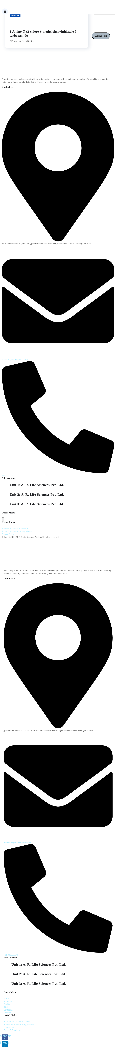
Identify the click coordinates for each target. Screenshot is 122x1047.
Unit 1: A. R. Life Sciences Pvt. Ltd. (37, 485)
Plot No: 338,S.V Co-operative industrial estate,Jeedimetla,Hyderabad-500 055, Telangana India (52, 491)
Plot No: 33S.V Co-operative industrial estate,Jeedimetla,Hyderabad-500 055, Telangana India (51, 500)
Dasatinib (15, 15)
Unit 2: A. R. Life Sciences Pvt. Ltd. (38, 974)
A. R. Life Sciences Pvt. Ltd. (20, 1033)
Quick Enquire (101, 36)
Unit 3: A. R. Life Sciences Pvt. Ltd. (38, 983)
